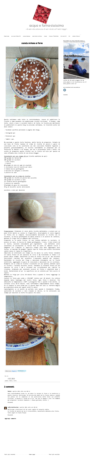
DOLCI (10, 380)
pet (69, 36)
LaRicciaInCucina (13, 407)
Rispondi (10, 402)
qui (14, 133)
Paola (9, 391)
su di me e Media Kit (16, 36)
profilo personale (19, 130)
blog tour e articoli (37, 36)
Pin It (6, 376)
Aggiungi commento (10, 418)
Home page (6, 36)
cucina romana (26, 36)
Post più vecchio (54, 454)
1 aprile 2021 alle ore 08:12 (20, 391)
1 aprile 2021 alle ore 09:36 (28, 407)
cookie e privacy (76, 36)
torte (15, 380)
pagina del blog (33, 130)
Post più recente (9, 454)
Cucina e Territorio (53, 36)
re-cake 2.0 (63, 36)
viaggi (45, 36)
